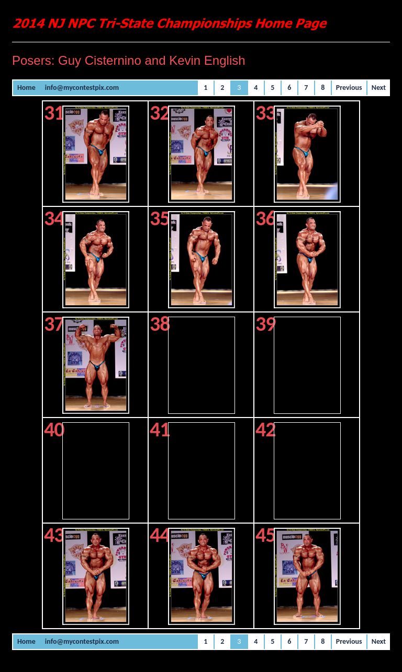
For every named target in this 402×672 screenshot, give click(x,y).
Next (379, 87)
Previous (349, 87)
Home (26, 87)
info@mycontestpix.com (82, 87)
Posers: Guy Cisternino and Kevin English (128, 60)
